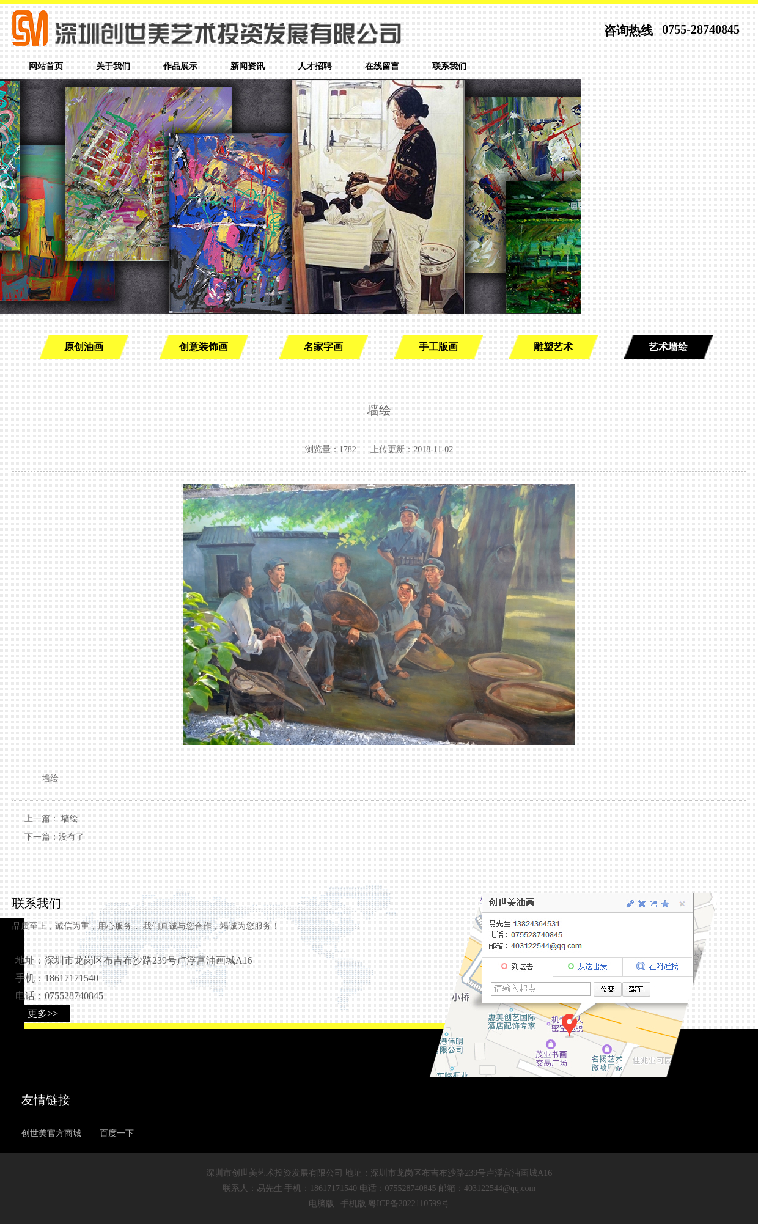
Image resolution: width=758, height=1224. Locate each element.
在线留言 (382, 66)
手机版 (353, 1203)
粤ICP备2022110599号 (408, 1203)
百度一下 (117, 1133)
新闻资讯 (247, 66)
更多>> (43, 1013)
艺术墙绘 (668, 347)
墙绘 (69, 818)
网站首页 (46, 66)
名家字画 (323, 347)
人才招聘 (315, 66)
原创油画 (83, 347)
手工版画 (438, 347)
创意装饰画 (203, 347)
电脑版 (321, 1203)
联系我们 (449, 66)
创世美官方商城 (51, 1133)
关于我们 (113, 66)
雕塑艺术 (553, 347)
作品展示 (180, 66)
